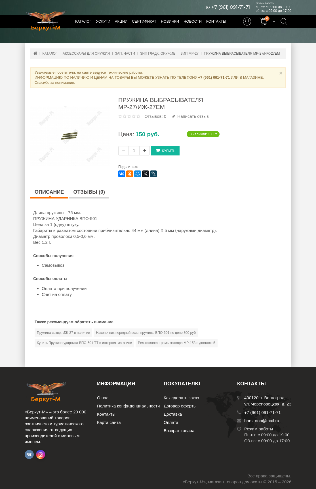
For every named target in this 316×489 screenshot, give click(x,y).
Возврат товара (179, 430)
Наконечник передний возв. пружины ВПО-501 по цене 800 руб (146, 333)
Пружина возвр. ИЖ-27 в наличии (63, 333)
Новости (193, 21)
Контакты (216, 21)
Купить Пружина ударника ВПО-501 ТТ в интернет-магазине (84, 343)
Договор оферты (180, 405)
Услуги (103, 21)
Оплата (171, 422)
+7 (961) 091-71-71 (230, 7)
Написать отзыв (190, 116)
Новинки (170, 21)
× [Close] (281, 73)
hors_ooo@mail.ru (261, 420)
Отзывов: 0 (155, 116)
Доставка (173, 414)
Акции (121, 21)
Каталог (83, 21)
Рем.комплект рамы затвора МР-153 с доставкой (176, 343)
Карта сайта (109, 422)
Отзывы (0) (89, 192)
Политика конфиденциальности (128, 405)
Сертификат (144, 21)
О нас (102, 397)
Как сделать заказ (181, 397)
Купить (165, 150)
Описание (49, 192)
